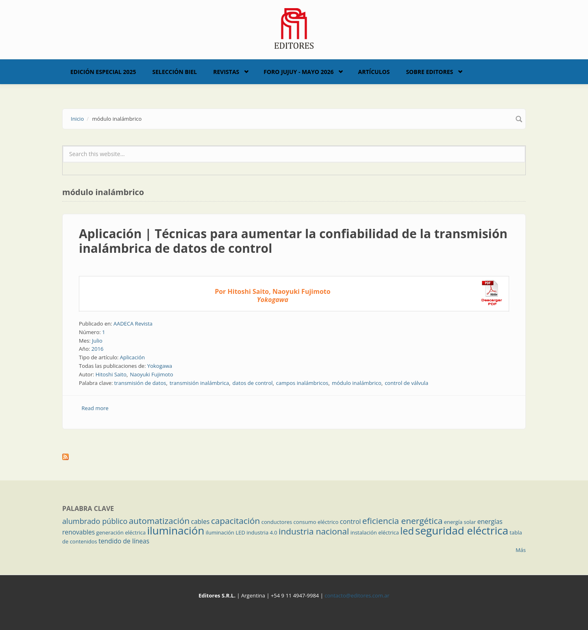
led (407, 530)
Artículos (374, 72)
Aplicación (132, 357)
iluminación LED (225, 532)
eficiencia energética (402, 520)
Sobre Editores (429, 72)
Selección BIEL (174, 72)
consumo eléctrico (316, 522)
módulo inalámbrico (356, 383)
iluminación (176, 530)
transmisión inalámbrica (199, 383)
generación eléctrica (121, 532)
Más (521, 550)
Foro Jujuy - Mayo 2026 (298, 72)
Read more (95, 408)
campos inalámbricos (302, 383)
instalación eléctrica (375, 532)
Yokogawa (159, 365)
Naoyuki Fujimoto (151, 374)
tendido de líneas (123, 541)
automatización (159, 520)
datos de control (253, 383)
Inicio (77, 118)
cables (200, 521)
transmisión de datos (140, 383)
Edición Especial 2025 (103, 72)
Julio (97, 340)
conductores (276, 522)
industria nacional (314, 531)
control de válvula (406, 383)
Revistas (226, 72)
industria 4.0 (261, 532)
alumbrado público (94, 521)
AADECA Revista (132, 323)
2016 (97, 348)
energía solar (460, 522)
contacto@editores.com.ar (356, 595)
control (350, 521)
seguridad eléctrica (461, 530)
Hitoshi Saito (111, 374)
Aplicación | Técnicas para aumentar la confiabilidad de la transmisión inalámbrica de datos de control (293, 240)
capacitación (235, 520)
